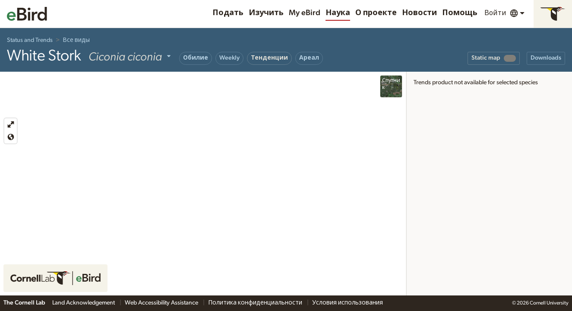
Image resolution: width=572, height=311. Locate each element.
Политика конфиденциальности (255, 303)
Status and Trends (30, 40)
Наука (338, 13)
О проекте (376, 13)
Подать (227, 13)
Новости (419, 13)
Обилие (195, 58)
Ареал (309, 58)
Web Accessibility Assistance (162, 303)
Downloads (546, 58)
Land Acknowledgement (84, 303)
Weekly (229, 58)
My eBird (304, 13)
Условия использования (347, 303)
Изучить (266, 13)
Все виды (76, 40)
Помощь (459, 13)
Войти (495, 13)
